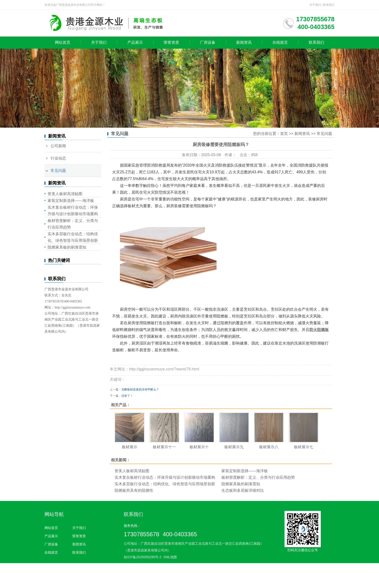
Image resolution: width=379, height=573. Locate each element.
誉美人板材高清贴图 (65, 194)
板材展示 (129, 447)
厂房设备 (207, 42)
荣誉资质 (171, 42)
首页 (284, 134)
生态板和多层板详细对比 (242, 490)
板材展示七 (303, 447)
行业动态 (58, 158)
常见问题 (58, 171)
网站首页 (62, 42)
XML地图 (170, 557)
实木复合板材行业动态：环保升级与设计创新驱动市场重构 (165, 477)
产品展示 (135, 42)
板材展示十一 (164, 447)
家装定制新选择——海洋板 (71, 200)
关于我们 (315, 5)
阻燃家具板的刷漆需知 (67, 247)
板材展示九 (234, 447)
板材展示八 (268, 447)
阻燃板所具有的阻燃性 (134, 490)
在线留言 (280, 42)
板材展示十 (199, 447)
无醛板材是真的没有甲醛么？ (140, 389)
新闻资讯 (244, 42)
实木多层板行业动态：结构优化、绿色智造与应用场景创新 (165, 484)
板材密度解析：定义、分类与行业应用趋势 (258, 477)
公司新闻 (58, 146)
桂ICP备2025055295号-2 (142, 557)
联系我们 (329, 5)
